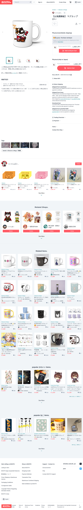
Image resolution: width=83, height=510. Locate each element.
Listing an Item (5, 467)
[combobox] (22, 2)
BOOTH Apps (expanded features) (10, 471)
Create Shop (62, 2)
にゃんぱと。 (14, 164)
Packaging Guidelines (7, 482)
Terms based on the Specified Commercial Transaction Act (66, 506)
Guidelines (37, 505)
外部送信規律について (51, 506)
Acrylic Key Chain (55, 183)
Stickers (3, 183)
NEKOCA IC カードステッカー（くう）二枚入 (9, 185)
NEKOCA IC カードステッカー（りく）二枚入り (41, 185)
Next (46, 32)
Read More (60, 41)
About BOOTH (51, 2)
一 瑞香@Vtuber (33, 226)
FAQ (44, 471)
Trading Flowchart (59, 117)
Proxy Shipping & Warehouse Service (9, 478)
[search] (30, 2)
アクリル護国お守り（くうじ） (57, 185)
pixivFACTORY (55, 111)
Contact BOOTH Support (49, 474)
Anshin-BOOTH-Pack (65, 99)
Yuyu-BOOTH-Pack (75, 99)
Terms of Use (21, 506)
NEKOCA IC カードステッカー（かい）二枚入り (25, 185)
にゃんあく (11, 226)
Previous (2, 32)
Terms (54, 126)
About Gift (57, 78)
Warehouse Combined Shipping (30, 480)
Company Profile (14, 506)
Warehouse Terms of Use (29, 506)
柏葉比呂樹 (72, 226)
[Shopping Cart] (70, 2)
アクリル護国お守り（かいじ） (73, 185)
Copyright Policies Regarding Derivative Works (9, 489)
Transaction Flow (26, 477)
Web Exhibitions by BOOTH (29, 483)
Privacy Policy (43, 506)
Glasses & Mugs (62, 9)
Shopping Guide (26, 471)
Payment (56, 120)
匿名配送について (6, 474)
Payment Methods (27, 474)
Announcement (47, 467)
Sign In (40, 2)
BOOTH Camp (5, 494)
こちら (14, 73)
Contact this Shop (57, 130)
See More (41, 238)
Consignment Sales (6, 485)
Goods (54, 9)
